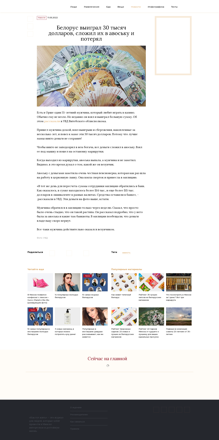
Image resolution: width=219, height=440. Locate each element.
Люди (73, 6)
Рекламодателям (80, 414)
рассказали (52, 123)
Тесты (174, 6)
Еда (108, 6)
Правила (75, 428)
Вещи (120, 6)
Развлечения (91, 6)
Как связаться (78, 421)
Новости (136, 6)
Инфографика (156, 6)
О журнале (76, 407)
